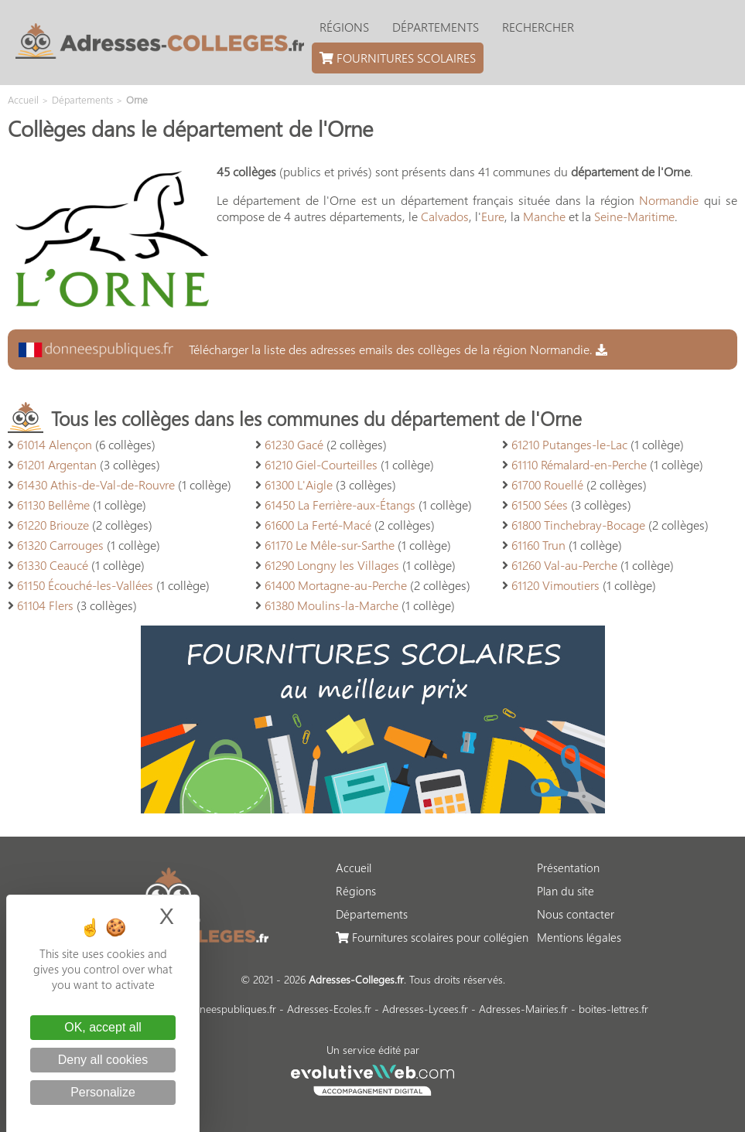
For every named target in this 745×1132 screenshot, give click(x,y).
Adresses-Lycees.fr (425, 1008)
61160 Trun (538, 545)
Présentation (568, 867)
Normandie (669, 200)
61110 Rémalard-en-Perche (579, 464)
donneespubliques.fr (228, 1008)
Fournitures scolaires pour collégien (432, 937)
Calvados (445, 216)
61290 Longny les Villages (332, 565)
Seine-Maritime (634, 216)
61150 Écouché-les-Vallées (85, 585)
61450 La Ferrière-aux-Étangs (340, 504)
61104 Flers (45, 605)
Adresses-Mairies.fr (523, 1008)
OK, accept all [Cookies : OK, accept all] (103, 1027)
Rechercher (538, 27)
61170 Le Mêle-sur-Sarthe (330, 545)
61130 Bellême (53, 504)
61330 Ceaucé (52, 565)
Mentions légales (579, 937)
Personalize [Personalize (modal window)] (102, 1092)
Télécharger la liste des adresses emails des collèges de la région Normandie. (313, 349)
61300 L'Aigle (299, 484)
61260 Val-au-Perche (564, 565)
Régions (344, 27)
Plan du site (565, 890)
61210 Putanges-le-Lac (569, 444)
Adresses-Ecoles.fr (329, 1008)
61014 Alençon (54, 444)
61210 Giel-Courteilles (321, 464)
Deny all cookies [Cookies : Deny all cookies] (103, 1059)
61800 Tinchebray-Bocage (578, 525)
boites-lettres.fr (613, 1008)
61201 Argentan (57, 464)
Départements (435, 27)
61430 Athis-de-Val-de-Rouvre (96, 484)
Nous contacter (575, 914)
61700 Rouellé (547, 484)
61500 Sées (539, 504)
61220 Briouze (53, 525)
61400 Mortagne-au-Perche (336, 585)
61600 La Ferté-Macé (318, 525)
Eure (492, 216)
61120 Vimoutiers (555, 585)
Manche (544, 216)
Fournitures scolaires (398, 57)
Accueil (353, 867)
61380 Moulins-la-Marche (331, 605)
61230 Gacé (294, 444)
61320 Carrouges (60, 545)
